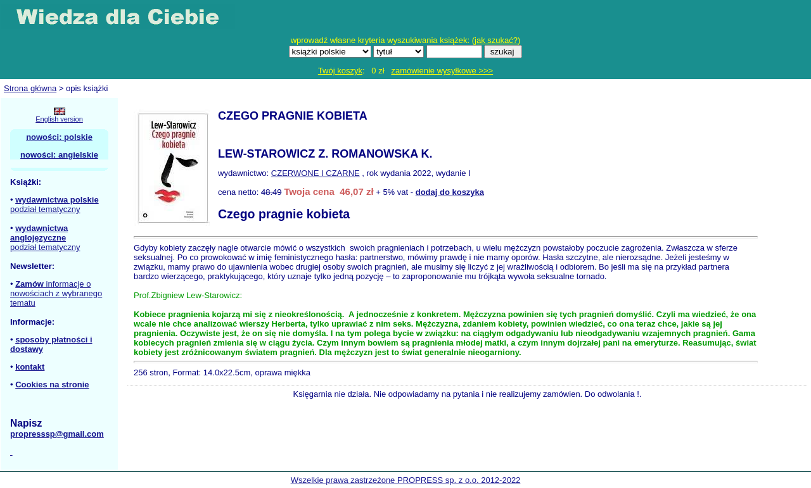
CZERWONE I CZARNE (315, 173)
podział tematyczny (45, 209)
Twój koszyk (340, 70)
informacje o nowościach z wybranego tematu (56, 293)
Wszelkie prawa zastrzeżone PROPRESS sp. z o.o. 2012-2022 (406, 480)
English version (59, 119)
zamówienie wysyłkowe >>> (442, 70)
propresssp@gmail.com (57, 434)
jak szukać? (496, 40)
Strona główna (30, 88)
